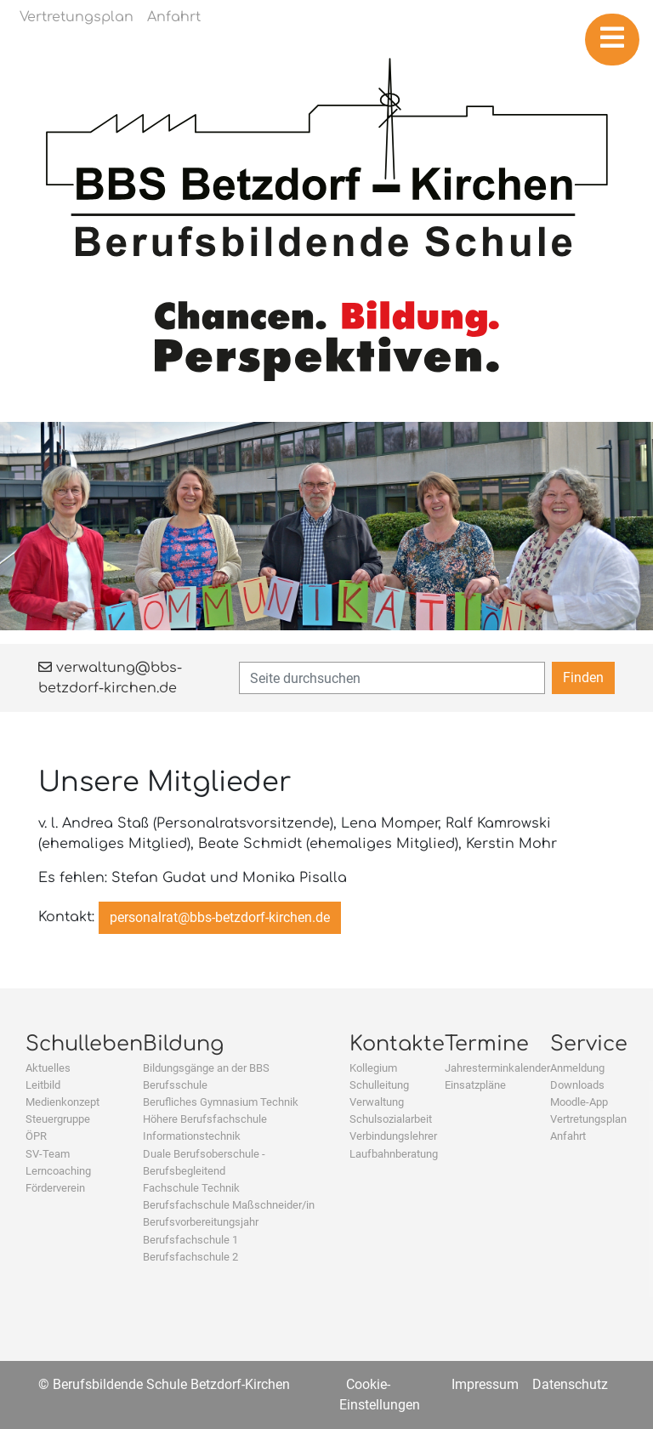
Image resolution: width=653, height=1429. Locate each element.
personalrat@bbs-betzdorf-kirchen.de (220, 917)
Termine (487, 1044)
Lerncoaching (58, 1170)
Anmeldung (577, 1068)
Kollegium (373, 1068)
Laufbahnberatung (393, 1153)
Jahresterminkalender (497, 1068)
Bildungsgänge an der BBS (206, 1068)
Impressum (485, 1384)
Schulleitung (379, 1085)
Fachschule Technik (191, 1187)
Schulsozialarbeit (390, 1119)
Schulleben (84, 1044)
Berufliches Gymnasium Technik (220, 1102)
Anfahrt (568, 1136)
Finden (583, 677)
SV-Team (48, 1153)
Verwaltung (376, 1102)
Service (588, 1044)
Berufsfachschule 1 (190, 1239)
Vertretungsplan (588, 1119)
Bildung (183, 1044)
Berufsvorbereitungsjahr (200, 1222)
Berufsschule (175, 1085)
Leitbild (43, 1085)
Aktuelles (48, 1068)
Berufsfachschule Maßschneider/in (229, 1204)
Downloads (577, 1085)
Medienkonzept (62, 1102)
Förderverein (55, 1187)
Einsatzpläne (475, 1085)
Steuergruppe (58, 1119)
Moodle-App (579, 1102)
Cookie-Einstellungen (379, 1394)
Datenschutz (570, 1384)
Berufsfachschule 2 (190, 1256)
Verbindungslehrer (393, 1136)
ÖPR (36, 1136)
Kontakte (397, 1044)
